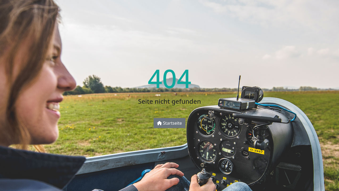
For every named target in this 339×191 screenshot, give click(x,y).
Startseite (169, 123)
